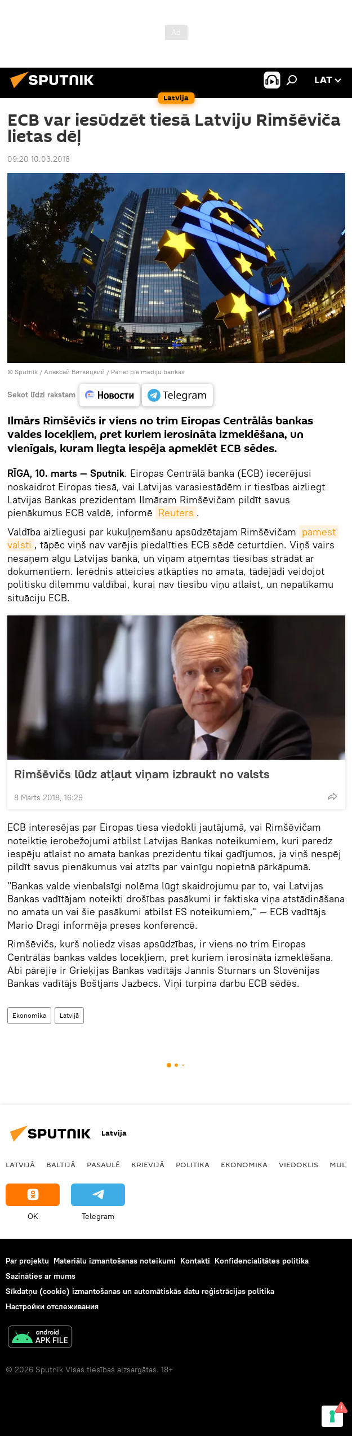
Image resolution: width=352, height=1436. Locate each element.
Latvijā (69, 1015)
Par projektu (27, 1261)
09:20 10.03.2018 (38, 159)
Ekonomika (29, 1015)
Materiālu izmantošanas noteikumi (115, 1261)
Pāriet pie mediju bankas (148, 371)
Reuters (176, 512)
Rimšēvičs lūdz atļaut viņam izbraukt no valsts (142, 773)
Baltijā (60, 1164)
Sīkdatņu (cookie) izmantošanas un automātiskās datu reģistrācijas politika (140, 1291)
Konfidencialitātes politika (262, 1261)
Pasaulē (103, 1164)
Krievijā (147, 1164)
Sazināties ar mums (40, 1276)
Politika (193, 1164)
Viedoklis (298, 1164)
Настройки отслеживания (52, 1306)
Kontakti (195, 1261)
